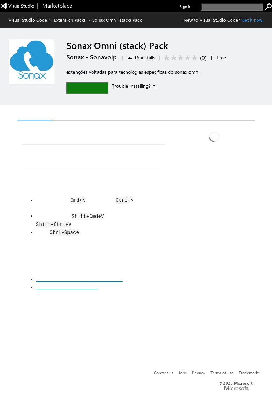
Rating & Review (153, 113)
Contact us (163, 372)
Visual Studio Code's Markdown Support (79, 279)
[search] (232, 7)
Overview (34, 113)
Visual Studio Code (28, 20)
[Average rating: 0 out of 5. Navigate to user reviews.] (184, 58)
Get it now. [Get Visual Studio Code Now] (252, 20)
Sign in (185, 6)
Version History (77, 113)
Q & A (115, 113)
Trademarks (249, 372)
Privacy (198, 372)
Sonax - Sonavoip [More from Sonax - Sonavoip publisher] (91, 57)
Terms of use (222, 372)
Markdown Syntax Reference (67, 287)
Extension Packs (70, 20)
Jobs (183, 372)
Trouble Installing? (134, 85)
